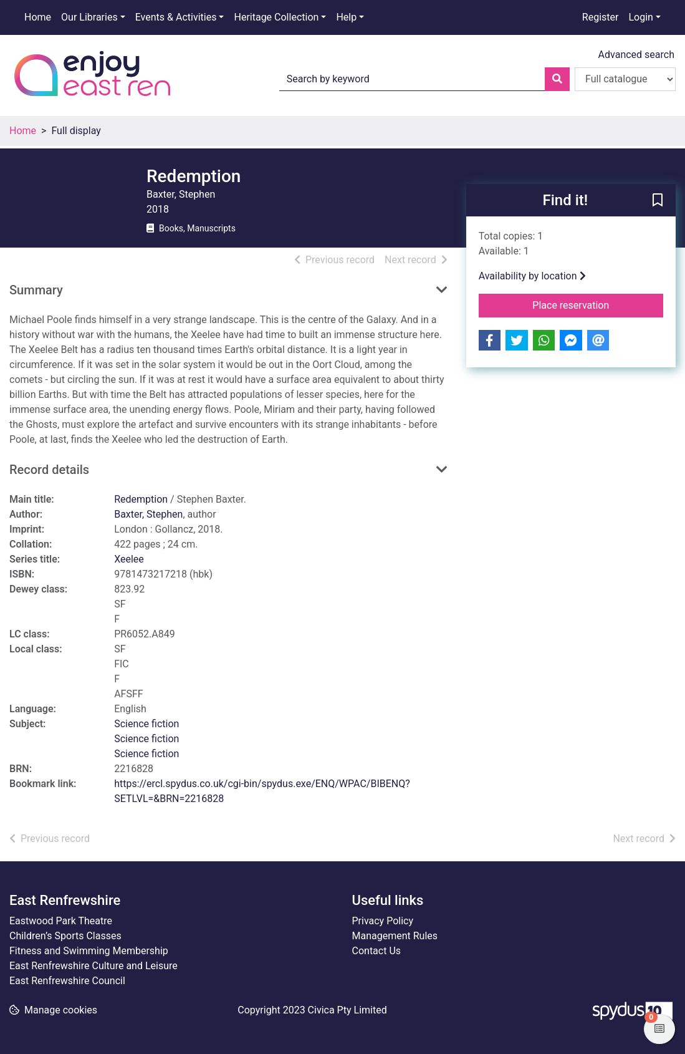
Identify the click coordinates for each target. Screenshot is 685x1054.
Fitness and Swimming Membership (88, 951)
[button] (657, 201)
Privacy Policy (383, 921)
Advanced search (636, 54)
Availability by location (532, 276)
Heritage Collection (276, 17)
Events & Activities (176, 17)
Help (346, 17)
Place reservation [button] (597, 304)
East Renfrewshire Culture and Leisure (93, 966)
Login (640, 17)
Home (37, 17)
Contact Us (376, 951)
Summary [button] (36, 290)
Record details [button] (49, 469)
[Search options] (625, 79)
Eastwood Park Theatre (60, 921)
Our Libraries (89, 17)
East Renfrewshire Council (67, 981)
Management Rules (395, 936)
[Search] (557, 79)
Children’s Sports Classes (65, 936)
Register (600, 17)
